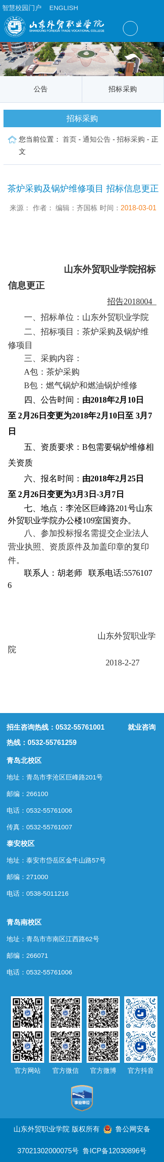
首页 (70, 139)
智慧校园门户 (22, 7)
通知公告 (97, 139)
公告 (41, 89)
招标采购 (122, 89)
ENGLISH (63, 7)
